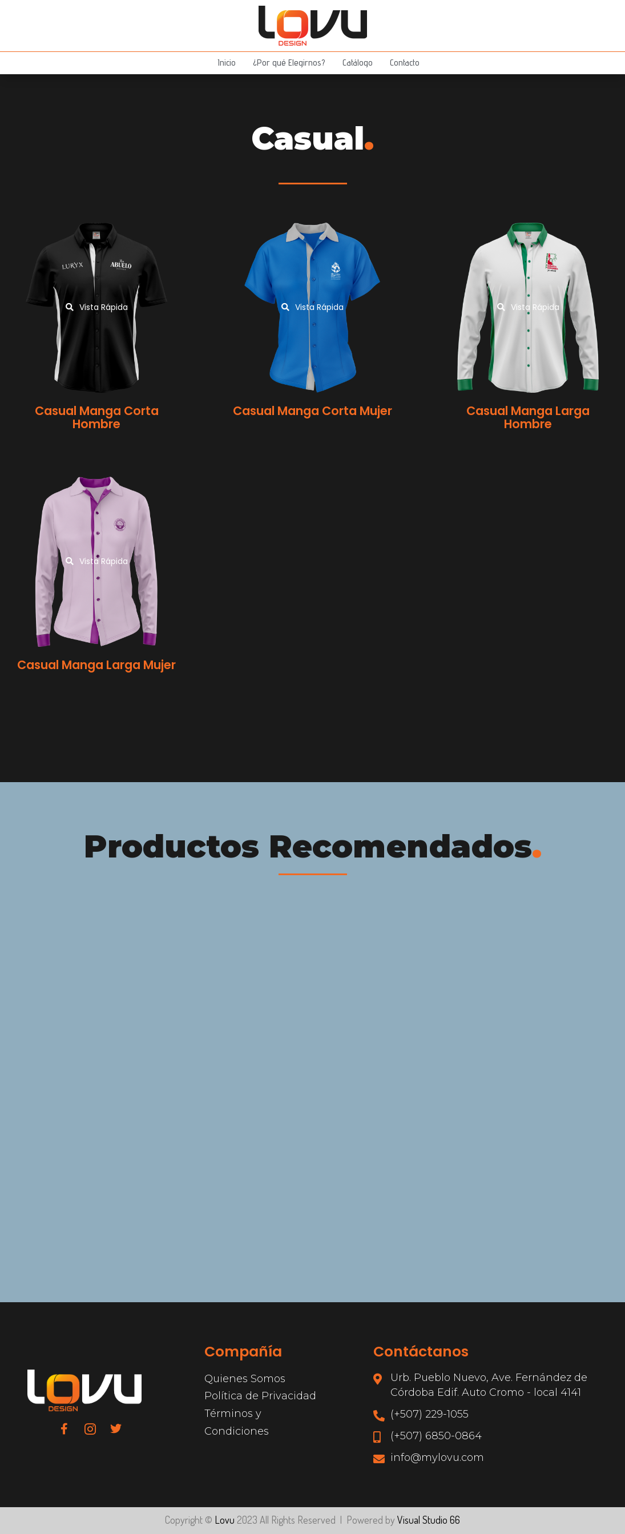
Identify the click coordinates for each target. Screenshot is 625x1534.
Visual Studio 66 (428, 1519)
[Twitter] (115, 1428)
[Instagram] (90, 1428)
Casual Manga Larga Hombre (528, 417)
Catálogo (357, 62)
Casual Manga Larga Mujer (96, 664)
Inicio (226, 62)
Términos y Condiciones (236, 1422)
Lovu (225, 1519)
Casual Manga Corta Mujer (312, 410)
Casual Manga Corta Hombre (97, 417)
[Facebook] (64, 1428)
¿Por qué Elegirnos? (289, 62)
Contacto (405, 62)
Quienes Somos (244, 1378)
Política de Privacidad (260, 1396)
